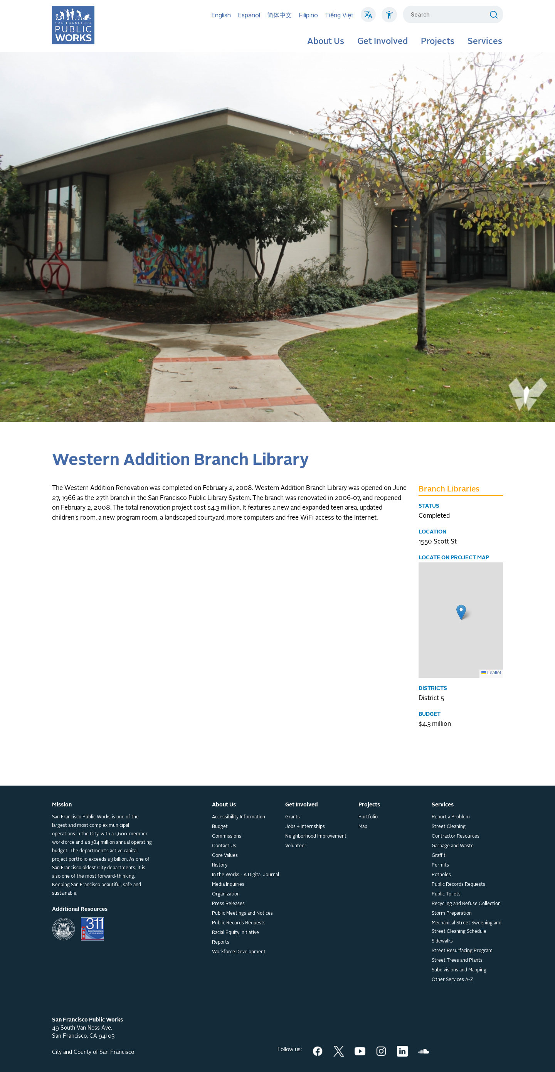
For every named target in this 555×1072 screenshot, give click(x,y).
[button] (461, 612)
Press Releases (228, 904)
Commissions (226, 836)
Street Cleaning (449, 827)
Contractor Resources (455, 836)
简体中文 (279, 15)
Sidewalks (442, 941)
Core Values (225, 855)
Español (249, 15)
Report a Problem (451, 817)
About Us (325, 41)
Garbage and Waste (453, 846)
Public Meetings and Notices (242, 913)
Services (485, 41)
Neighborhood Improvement (315, 836)
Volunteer (295, 846)
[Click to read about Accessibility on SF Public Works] (389, 18)
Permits (440, 865)
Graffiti (439, 855)
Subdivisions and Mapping (459, 970)
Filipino (308, 15)
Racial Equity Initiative (235, 933)
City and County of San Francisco (93, 1052)
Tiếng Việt (339, 15)
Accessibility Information (238, 817)
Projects (437, 41)
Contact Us (224, 846)
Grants (292, 817)
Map (362, 827)
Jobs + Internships (305, 827)
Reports (220, 942)
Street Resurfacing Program (462, 951)
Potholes (441, 875)
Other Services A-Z (452, 980)
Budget (220, 827)
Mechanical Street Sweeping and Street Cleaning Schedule (466, 927)
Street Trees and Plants (457, 960)
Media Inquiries (228, 884)
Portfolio (368, 817)
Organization (226, 894)
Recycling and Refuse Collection (466, 904)
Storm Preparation (452, 913)
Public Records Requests (239, 923)
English (221, 15)
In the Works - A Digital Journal (245, 875)
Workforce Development (239, 952)
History (219, 865)
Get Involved (382, 41)
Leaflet (491, 672)
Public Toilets (446, 894)
